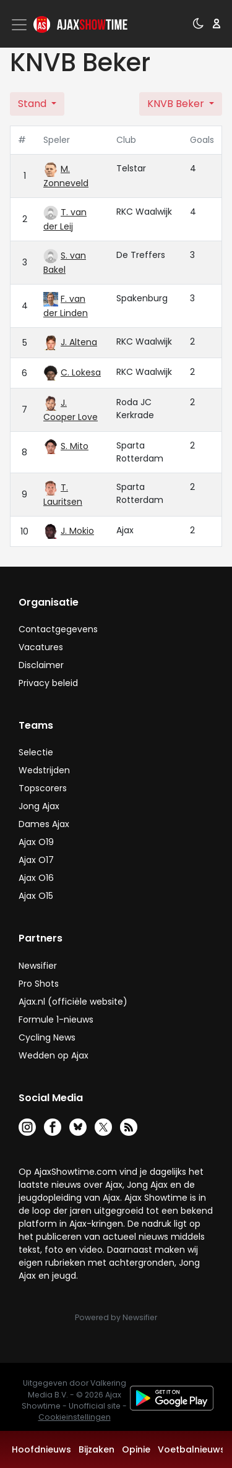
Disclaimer (41, 665)
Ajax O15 (36, 896)
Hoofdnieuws (41, 1449)
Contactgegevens (58, 629)
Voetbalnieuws (191, 1449)
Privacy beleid (48, 683)
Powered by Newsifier (116, 1317)
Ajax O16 (36, 878)
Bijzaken (96, 1449)
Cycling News (47, 1037)
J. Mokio (77, 531)
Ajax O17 (36, 860)
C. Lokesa (81, 372)
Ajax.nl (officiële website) (73, 1001)
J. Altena (79, 342)
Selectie (36, 752)
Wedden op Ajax (53, 1055)
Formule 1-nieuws (56, 1019)
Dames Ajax (44, 824)
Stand (33, 104)
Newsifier (38, 965)
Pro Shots (39, 983)
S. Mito (74, 446)
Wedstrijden (44, 770)
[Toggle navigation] (20, 24)
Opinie (136, 1449)
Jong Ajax (39, 806)
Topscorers (43, 788)
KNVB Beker (177, 104)
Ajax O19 (36, 842)
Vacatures (41, 647)
